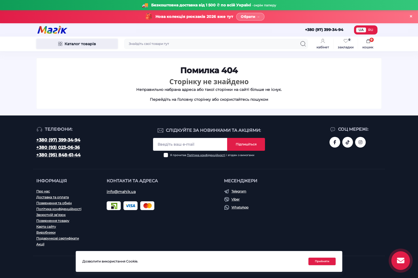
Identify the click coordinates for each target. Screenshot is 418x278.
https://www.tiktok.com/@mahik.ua (347, 142)
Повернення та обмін (54, 203)
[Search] (303, 44)
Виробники (45, 232)
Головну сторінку (194, 99)
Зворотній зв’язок (51, 215)
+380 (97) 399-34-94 (58, 139)
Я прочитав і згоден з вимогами (212, 155)
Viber (235, 199)
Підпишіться (246, 144)
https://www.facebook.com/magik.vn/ (334, 142)
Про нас (43, 191)
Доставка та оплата (52, 197)
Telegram (238, 191)
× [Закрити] (411, 16)
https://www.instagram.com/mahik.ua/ (360, 142)
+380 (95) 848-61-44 (58, 154)
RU (370, 30)
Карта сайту (46, 227)
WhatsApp (239, 207)
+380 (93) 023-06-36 (58, 147)
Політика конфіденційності (206, 155)
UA (361, 30)
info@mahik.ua (121, 191)
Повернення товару (52, 221)
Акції (40, 244)
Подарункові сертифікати (57, 238)
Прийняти (322, 261)
